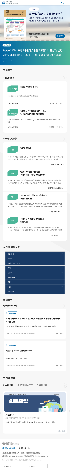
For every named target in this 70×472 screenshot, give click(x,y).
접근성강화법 (25, 148)
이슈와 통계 (8, 385)
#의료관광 (9, 422)
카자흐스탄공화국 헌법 (29, 87)
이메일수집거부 (24, 448)
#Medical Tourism (37, 422)
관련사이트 (31, 467)
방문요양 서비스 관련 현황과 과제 (19, 350)
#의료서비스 (17, 422)
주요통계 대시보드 (25, 385)
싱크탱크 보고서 (10, 305)
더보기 (65, 78)
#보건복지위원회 (49, 422)
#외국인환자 (26, 422)
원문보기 (60, 36)
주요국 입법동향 (10, 138)
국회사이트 (7, 467)
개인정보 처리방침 (8, 448)
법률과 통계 (42, 385)
